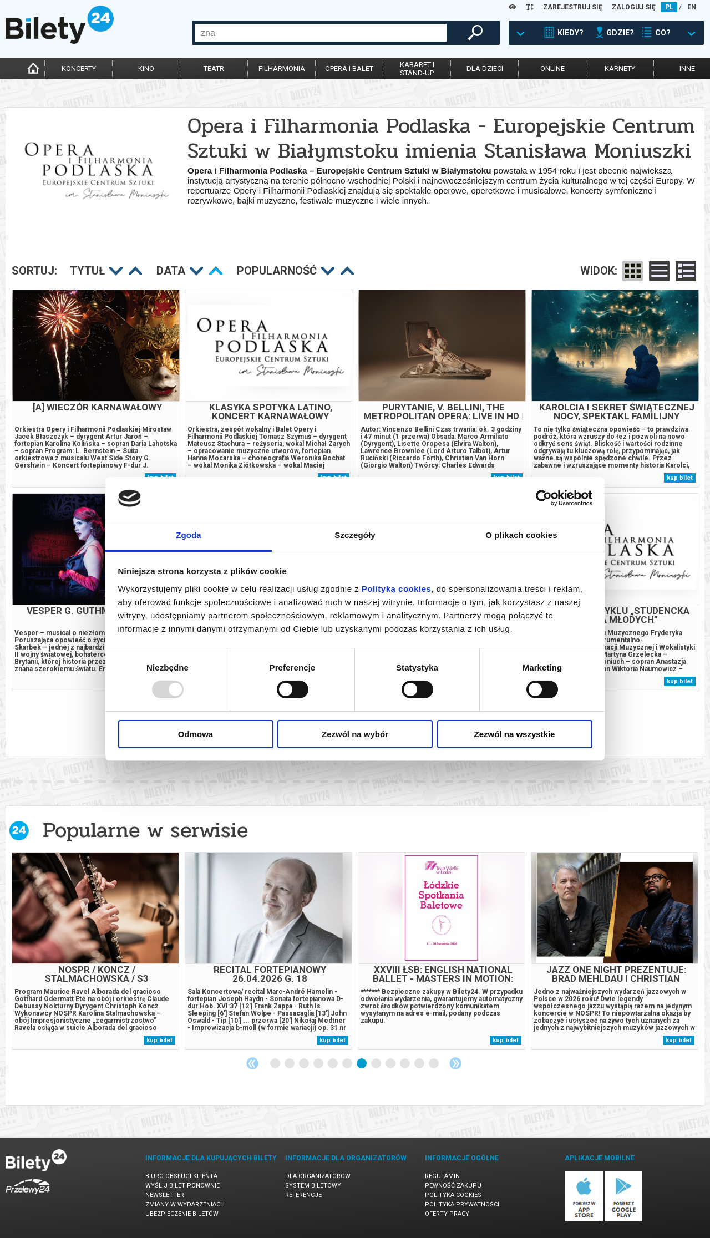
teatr (214, 68)
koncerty (79, 68)
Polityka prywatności (462, 1204)
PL (669, 7)
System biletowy (313, 1185)
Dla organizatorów (318, 1176)
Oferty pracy (447, 1213)
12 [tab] (434, 1063)
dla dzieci (484, 68)
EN (691, 7)
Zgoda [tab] (188, 535)
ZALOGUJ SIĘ (634, 7)
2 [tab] (290, 1063)
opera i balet (349, 68)
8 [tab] (376, 1063)
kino (146, 68)
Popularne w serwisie (145, 830)
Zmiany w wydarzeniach (185, 1204)
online (552, 68)
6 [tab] (347, 1063)
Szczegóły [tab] (354, 535)
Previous (252, 1063)
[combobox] (321, 33)
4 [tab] (318, 1063)
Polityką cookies (397, 588)
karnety (620, 68)
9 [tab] (391, 1063)
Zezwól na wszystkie (514, 734)
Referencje (303, 1195)
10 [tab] (405, 1063)
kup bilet (680, 477)
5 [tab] (333, 1063)
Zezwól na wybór (355, 734)
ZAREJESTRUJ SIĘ (572, 7)
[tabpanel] (95, 951)
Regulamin (442, 1176)
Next (455, 1063)
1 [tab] (275, 1063)
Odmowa (195, 734)
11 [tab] (419, 1063)
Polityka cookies (453, 1195)
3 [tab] (304, 1063)
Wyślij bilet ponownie (182, 1185)
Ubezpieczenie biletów (182, 1213)
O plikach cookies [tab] (521, 535)
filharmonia (281, 68)
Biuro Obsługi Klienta (181, 1176)
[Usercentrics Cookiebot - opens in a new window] (543, 498)
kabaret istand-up (417, 68)
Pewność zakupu (453, 1185)
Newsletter (164, 1195)
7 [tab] (362, 1063)
